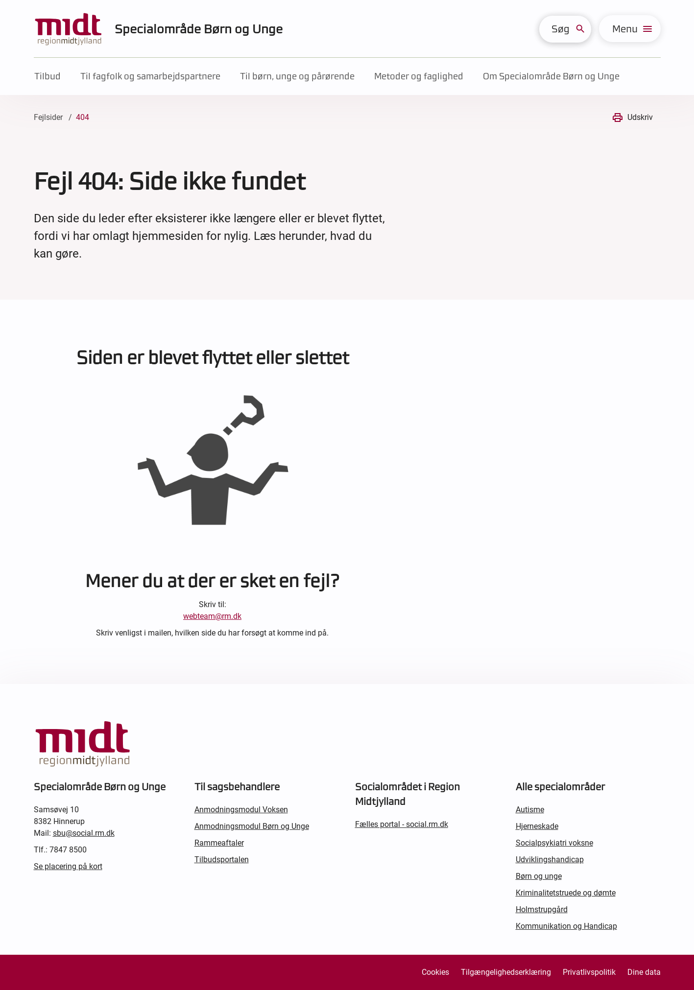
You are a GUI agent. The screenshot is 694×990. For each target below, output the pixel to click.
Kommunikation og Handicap (566, 926)
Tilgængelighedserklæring (506, 972)
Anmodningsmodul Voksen (241, 809)
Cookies (435, 972)
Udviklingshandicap (550, 859)
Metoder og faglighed (418, 76)
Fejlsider (48, 117)
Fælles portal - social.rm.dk (401, 824)
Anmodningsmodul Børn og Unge (251, 826)
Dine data (644, 972)
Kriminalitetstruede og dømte (566, 892)
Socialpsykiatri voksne (554, 843)
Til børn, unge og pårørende (297, 76)
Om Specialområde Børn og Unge (551, 76)
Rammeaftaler (219, 843)
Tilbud (47, 76)
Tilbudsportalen (221, 859)
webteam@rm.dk (212, 616)
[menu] (630, 28)
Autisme (530, 809)
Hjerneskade (537, 826)
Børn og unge (539, 876)
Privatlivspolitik (589, 972)
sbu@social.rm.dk (84, 833)
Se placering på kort (68, 866)
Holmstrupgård (542, 909)
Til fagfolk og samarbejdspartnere (150, 76)
